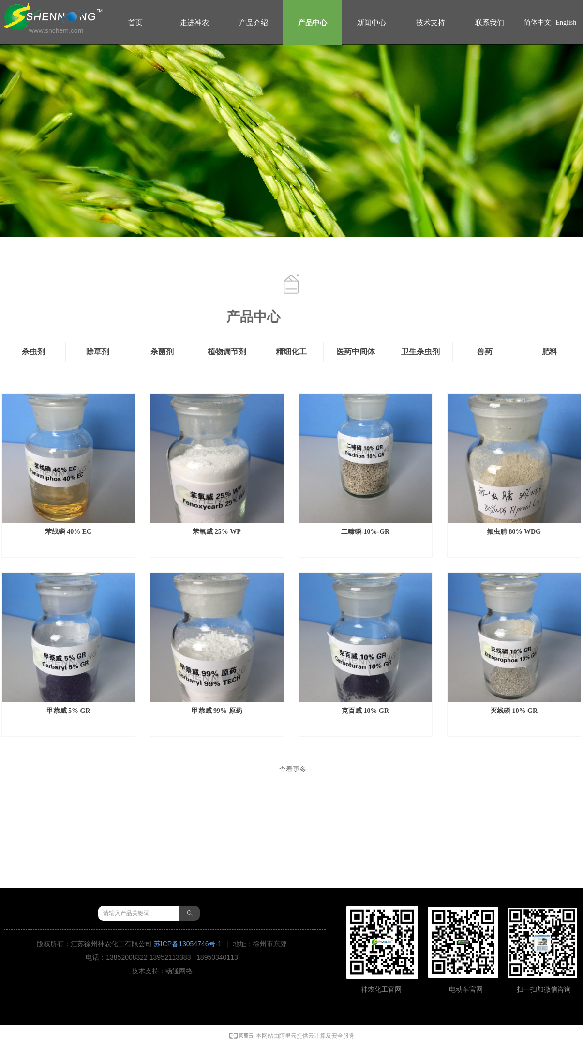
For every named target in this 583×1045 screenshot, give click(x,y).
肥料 (549, 352)
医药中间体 (355, 352)
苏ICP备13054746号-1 (188, 944)
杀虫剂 (33, 352)
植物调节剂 (227, 352)
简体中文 (537, 22)
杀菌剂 (162, 352)
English (566, 22)
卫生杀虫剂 (420, 352)
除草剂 (97, 352)
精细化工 (291, 352)
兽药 (485, 352)
